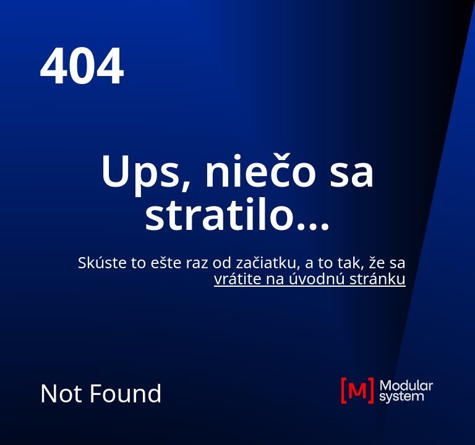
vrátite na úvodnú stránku (310, 278)
